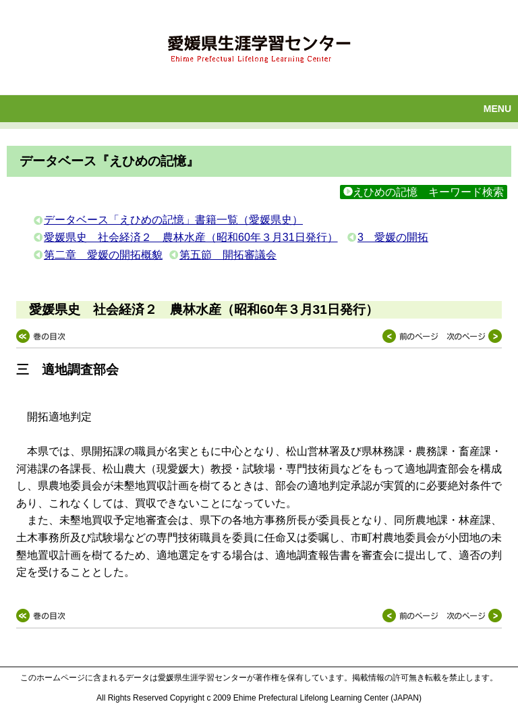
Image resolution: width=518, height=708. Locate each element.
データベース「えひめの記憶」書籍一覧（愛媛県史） (173, 219)
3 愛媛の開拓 (392, 237)
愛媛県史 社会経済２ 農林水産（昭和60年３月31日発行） (191, 237)
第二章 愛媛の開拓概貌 (103, 255)
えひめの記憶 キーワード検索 (423, 192)
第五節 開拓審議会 (228, 255)
